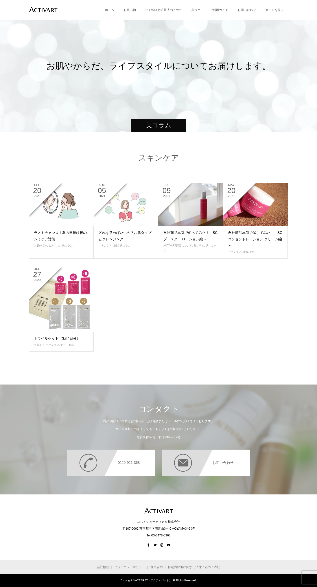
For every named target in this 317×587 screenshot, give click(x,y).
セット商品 (67, 344)
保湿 (245, 251)
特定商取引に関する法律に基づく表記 (194, 567)
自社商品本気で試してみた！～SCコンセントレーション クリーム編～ (255, 239)
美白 (252, 251)
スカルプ (39, 344)
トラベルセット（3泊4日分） (57, 338)
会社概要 (103, 567)
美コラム (67, 245)
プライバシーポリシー (129, 567)
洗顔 (116, 245)
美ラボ (196, 10)
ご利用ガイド (219, 10)
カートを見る (274, 10)
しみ (51, 245)
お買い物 (129, 10)
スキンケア (105, 245)
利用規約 (156, 567)
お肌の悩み (40, 245)
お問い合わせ (247, 10)
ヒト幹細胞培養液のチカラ (163, 10)
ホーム (109, 10)
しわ (58, 245)
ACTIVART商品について (177, 245)
